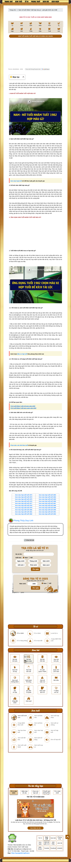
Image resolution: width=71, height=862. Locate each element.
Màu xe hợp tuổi (22, 354)
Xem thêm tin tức (35, 828)
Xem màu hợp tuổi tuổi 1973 (23, 495)
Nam (25, 557)
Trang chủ (9, 1)
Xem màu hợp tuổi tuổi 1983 (47, 495)
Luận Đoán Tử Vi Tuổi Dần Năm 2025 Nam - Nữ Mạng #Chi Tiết (35, 820)
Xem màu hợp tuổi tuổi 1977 (23, 503)
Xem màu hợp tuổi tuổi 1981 (23, 512)
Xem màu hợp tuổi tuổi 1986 (47, 501)
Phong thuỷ (35, 1)
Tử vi (26, 1)
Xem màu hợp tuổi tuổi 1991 (47, 512)
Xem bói (46, 1)
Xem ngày (55, 1)
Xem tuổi (18, 1)
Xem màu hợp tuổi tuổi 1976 (23, 501)
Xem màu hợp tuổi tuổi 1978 (23, 505)
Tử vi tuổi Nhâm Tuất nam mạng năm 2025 (23, 408)
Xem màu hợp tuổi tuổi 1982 (23, 514)
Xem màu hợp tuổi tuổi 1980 (23, 510)
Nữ (30, 557)
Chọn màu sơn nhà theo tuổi (19, 445)
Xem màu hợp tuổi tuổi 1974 (23, 497)
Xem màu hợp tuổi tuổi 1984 (47, 497)
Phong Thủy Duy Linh (23, 520)
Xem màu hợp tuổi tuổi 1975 (23, 499)
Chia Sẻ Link (30, 540)
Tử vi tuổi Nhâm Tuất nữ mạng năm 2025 (22, 406)
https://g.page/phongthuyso (20, 853)
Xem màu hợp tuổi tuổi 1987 (47, 503)
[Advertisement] (35, 53)
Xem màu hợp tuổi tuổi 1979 (23, 507)
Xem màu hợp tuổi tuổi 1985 (47, 499)
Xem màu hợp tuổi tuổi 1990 (47, 510)
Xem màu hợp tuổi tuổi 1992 (47, 514)
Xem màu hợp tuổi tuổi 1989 (47, 507)
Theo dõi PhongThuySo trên (37, 69)
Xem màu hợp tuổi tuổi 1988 (47, 505)
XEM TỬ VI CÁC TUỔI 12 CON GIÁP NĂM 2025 (35, 17)
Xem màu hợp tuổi (16, 181)
